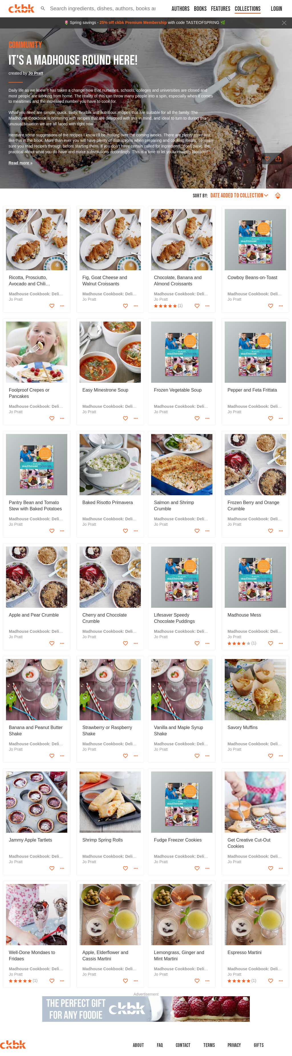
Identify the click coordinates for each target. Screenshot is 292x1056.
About (138, 1045)
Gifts (258, 1045)
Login (276, 9)
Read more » (21, 163)
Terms (209, 1045)
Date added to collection (239, 195)
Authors (181, 9)
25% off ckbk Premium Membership (133, 22)
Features (220, 9)
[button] (43, 8)
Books (200, 9)
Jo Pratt (35, 73)
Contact (183, 1045)
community (25, 45)
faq (160, 1045)
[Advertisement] (146, 1009)
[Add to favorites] (267, 159)
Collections (248, 9)
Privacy (234, 1045)
